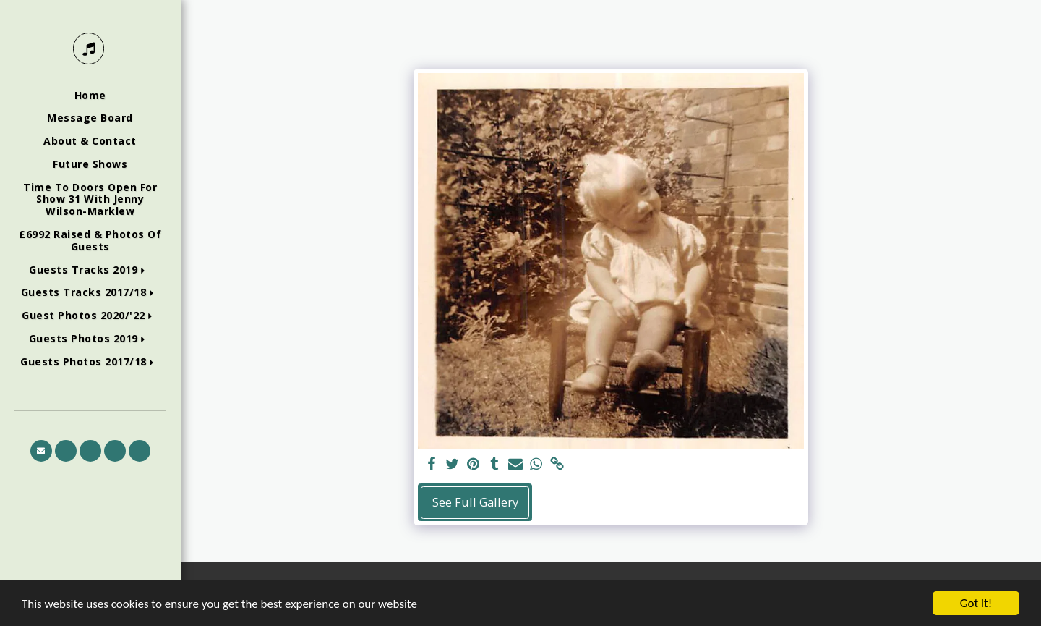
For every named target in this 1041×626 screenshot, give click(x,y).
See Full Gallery (475, 502)
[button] (90, 270)
